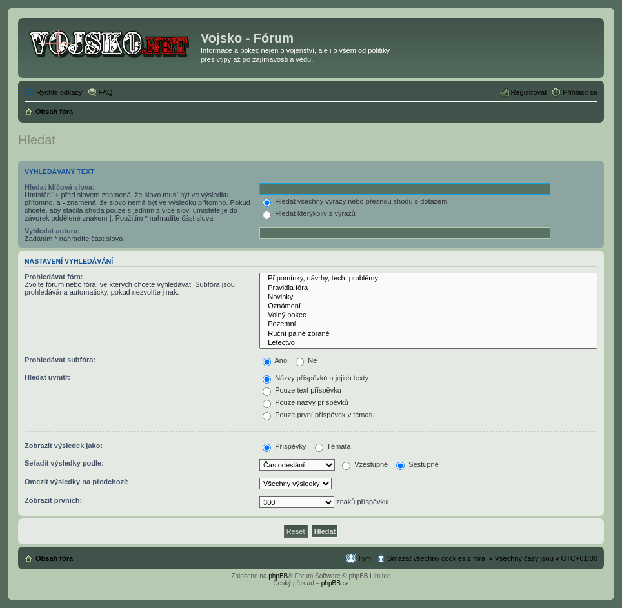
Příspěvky (284, 446)
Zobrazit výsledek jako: (64, 445)
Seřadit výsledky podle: (64, 463)
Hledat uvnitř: (47, 377)
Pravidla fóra (428, 288)
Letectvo (428, 343)
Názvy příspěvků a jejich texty (315, 378)
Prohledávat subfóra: (60, 360)
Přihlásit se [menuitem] (580, 92)
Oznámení (428, 306)
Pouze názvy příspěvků (305, 402)
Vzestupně (365, 464)
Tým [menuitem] (364, 558)
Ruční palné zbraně (428, 333)
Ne (306, 360)
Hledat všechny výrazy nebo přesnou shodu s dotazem (355, 201)
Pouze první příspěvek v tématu (319, 414)
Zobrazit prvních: (53, 500)
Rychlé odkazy (59, 92)
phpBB (278, 576)
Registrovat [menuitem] (529, 92)
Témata (333, 446)
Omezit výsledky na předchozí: (76, 481)
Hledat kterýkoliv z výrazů (309, 213)
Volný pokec (428, 315)
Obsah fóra (54, 558)
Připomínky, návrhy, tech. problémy (428, 278)
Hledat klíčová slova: (60, 187)
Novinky (428, 297)
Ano (275, 360)
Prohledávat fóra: (54, 276)
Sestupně (417, 464)
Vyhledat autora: (52, 231)
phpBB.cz (335, 583)
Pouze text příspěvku (302, 390)
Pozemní (428, 324)
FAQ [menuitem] (106, 92)
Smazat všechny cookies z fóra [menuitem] (436, 558)
